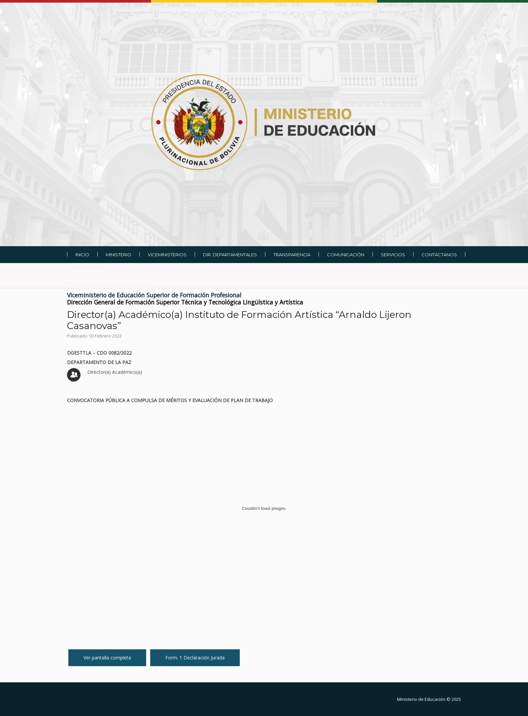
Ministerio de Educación (421, 699)
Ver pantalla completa (107, 657)
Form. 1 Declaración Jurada (195, 657)
